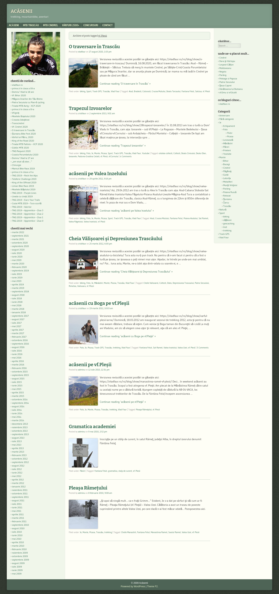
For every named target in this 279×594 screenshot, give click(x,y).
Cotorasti (146, 91)
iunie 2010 (17, 535)
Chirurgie (16, 165)
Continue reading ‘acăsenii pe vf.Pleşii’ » (123, 402)
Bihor (225, 160)
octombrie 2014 (20, 399)
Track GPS (97, 91)
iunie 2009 (17, 570)
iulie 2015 (17, 382)
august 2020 (18, 249)
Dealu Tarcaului (173, 91)
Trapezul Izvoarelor (90, 108)
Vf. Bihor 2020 (19, 95)
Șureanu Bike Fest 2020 (24, 133)
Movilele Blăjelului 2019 (23, 189)
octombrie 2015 (20, 371)
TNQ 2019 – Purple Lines (24, 192)
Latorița (227, 178)
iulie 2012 (17, 469)
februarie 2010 (19, 549)
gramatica (112, 471)
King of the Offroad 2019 (24, 182)
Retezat (227, 195)
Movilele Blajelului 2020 (23, 116)
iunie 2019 (17, 277)
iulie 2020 (17, 253)
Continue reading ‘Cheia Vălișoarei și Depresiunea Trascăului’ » (136, 271)
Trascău (106, 91)
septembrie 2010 (20, 524)
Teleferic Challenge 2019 (24, 178)
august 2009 (18, 563)
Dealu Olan (201, 153)
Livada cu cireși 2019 (22, 196)
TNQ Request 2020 (21, 151)
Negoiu (222, 71)
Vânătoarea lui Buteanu (231, 88)
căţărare (227, 220)
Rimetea (72, 286)
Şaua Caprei (225, 85)
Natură (222, 209)
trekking (117, 347)
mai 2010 (17, 538)
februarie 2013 (19, 455)
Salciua (198, 91)
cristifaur (82, 113)
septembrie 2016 (20, 343)
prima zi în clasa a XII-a (23, 88)
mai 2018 (17, 305)
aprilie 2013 (18, 448)
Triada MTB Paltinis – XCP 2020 (27, 144)
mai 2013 (16, 444)
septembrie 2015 (20, 375)
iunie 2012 (17, 472)
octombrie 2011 (20, 493)
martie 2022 (18, 232)
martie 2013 (18, 451)
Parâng (222, 75)
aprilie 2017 (18, 329)
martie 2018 (18, 308)
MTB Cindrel (50, 25)
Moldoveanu (225, 68)
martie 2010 (18, 545)
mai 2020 (17, 260)
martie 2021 (18, 239)
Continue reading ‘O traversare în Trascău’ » (125, 83)
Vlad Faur (115, 91)
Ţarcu (226, 202)
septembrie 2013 (20, 434)
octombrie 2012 (20, 458)
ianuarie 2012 (19, 486)
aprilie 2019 (18, 284)
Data (169, 283)
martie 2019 (18, 287)
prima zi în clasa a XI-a (23, 109)
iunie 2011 (17, 507)
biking (82, 91)
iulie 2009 (17, 566)
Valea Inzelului (90, 221)
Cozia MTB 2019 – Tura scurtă (26, 203)
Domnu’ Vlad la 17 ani (23, 158)
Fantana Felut (188, 91)
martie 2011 (18, 517)
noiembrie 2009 (20, 552)
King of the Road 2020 (23, 140)
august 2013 (18, 437)
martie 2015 (18, 395)
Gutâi (225, 174)
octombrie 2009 (20, 556)
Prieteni (227, 150)
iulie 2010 (17, 531)
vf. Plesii (206, 91)
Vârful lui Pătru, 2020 (22, 137)
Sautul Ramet (174, 532)
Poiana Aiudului (190, 218)
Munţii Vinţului (230, 185)
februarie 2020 (19, 267)
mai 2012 (16, 476)
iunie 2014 (17, 413)
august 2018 (18, 294)
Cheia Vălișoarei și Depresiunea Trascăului (115, 238)
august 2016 (18, 347)
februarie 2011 (19, 521)
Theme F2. (152, 586)
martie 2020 (18, 263)
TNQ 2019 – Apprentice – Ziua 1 (27, 217)
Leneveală (228, 139)
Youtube (145, 153)
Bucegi (226, 164)
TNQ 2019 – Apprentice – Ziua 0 (27, 220)
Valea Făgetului (76, 221)
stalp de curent (125, 471)
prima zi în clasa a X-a (23, 172)
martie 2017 (18, 333)
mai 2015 (16, 388)
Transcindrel (18, 123)
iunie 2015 (17, 385)
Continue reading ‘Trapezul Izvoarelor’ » (123, 145)
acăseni (14, 25)
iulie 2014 (17, 409)
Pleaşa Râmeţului (144, 409)
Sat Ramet (203, 218)
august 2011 (18, 500)
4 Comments (126, 156)
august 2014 (18, 406)
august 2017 (18, 319)
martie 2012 (18, 483)
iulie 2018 (17, 298)
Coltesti (176, 153)
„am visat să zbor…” (22, 161)
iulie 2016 (17, 350)
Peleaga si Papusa (228, 78)
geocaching (228, 223)
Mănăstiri (98, 283)
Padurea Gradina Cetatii (88, 156)
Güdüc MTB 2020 (20, 147)
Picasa (104, 153)
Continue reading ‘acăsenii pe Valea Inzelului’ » (127, 210)
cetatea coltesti (165, 153)
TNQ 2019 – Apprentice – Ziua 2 (27, 213)
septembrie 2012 (20, 462)
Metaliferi (227, 181)
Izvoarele (73, 156)
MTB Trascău (31, 25)
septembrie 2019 (20, 270)
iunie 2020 (17, 256)
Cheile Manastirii (128, 532)
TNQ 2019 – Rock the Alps (25, 175)
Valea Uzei (182, 347)
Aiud (131, 91)
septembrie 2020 (20, 246)
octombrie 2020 (20, 242)
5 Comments (202, 347)
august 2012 (18, 465)
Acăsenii (22, 11)
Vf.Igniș (15, 112)
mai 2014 (16, 416)
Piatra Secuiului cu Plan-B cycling (28, 102)
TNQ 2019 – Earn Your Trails (26, 199)
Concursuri (90, 25)
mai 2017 (16, 326)
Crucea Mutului (158, 91)
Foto (88, 153)
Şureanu (227, 199)
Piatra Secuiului (202, 283)
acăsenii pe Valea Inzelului (98, 173)
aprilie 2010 (18, 542)
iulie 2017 (17, 322)
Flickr (229, 132)
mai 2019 (16, 280)
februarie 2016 (19, 368)
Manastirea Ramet (159, 532)
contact (107, 25)
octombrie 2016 (20, 340)
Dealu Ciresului (188, 153)
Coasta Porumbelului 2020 (25, 154)
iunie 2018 (17, 301)
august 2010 (18, 528)
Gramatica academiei (92, 426)
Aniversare (224, 115)
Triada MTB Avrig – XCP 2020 (26, 105)
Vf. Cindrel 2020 (20, 126)
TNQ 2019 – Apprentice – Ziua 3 (27, 210)
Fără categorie (226, 118)
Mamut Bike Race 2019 (23, 168)
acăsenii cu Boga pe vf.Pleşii (99, 303)
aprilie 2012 (18, 479)
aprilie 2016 (18, 361)
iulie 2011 (17, 503)
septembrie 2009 (20, 559)
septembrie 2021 (20, 235)
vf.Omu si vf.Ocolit (228, 92)
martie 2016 (18, 364)
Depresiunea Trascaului (183, 283)
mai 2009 (17, 573)
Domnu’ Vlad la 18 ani (23, 91)
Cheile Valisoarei (151, 283)
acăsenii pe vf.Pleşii (90, 364)
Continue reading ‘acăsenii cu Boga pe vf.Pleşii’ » (128, 336)
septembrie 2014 (20, 402)
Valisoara (81, 286)
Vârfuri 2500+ (70, 25)
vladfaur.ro (17, 84)
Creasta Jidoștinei (20, 119)
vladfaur (81, 51)
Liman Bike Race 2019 (23, 185)
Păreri (82, 471)
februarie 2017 (19, 336)
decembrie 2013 (20, 423)
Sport (88, 91)
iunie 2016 (17, 354)
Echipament (229, 125)
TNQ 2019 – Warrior (22, 206)
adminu (81, 369)
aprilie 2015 (18, 392)
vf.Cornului (113, 156)
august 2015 (18, 378)
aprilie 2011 (18, 514)
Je (92, 153)
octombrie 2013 (20, 430)
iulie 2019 (17, 274)
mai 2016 (17, 357)
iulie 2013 (17, 441)
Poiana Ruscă (229, 192)
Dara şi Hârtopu (227, 61)
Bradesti (137, 91)
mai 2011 (16, 510)
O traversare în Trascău (94, 46)
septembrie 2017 (20, 315)
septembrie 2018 (20, 291)
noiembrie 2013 (20, 427)
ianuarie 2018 (19, 312)
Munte (97, 153)
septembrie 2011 (20, 496)
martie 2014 (18, 420)
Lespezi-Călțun (226, 64)
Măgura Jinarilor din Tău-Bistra (27, 98)
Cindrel (222, 57)
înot (225, 226)
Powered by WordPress (133, 586)
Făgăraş (227, 171)
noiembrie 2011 (20, 490)
